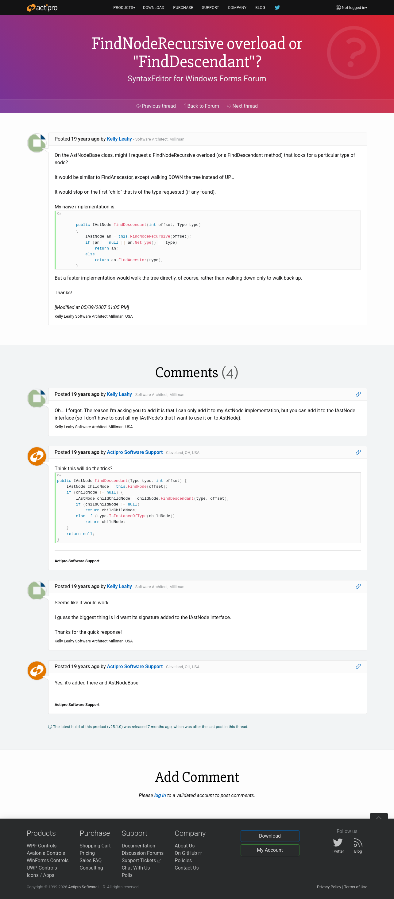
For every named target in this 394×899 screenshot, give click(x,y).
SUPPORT (210, 7)
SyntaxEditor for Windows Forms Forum (197, 78)
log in (160, 795)
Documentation (138, 846)
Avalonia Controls (46, 853)
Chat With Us (136, 868)
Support (135, 833)
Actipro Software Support (135, 452)
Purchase (95, 833)
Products (41, 833)
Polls (127, 875)
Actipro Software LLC (86, 887)
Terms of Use (355, 887)
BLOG (260, 7)
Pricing (87, 853)
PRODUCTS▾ (124, 7)
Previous (156, 106)
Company (190, 833)
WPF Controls (41, 846)
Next (242, 106)
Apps (49, 875)
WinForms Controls (48, 860)
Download (270, 836)
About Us (185, 846)
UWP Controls (42, 868)
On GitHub (188, 853)
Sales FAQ (91, 860)
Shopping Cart (95, 846)
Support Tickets (141, 860)
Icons (33, 875)
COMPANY (237, 7)
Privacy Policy (329, 887)
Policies (183, 860)
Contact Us (187, 868)
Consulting (91, 868)
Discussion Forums (143, 853)
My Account (270, 850)
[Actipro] (42, 8)
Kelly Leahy (119, 139)
